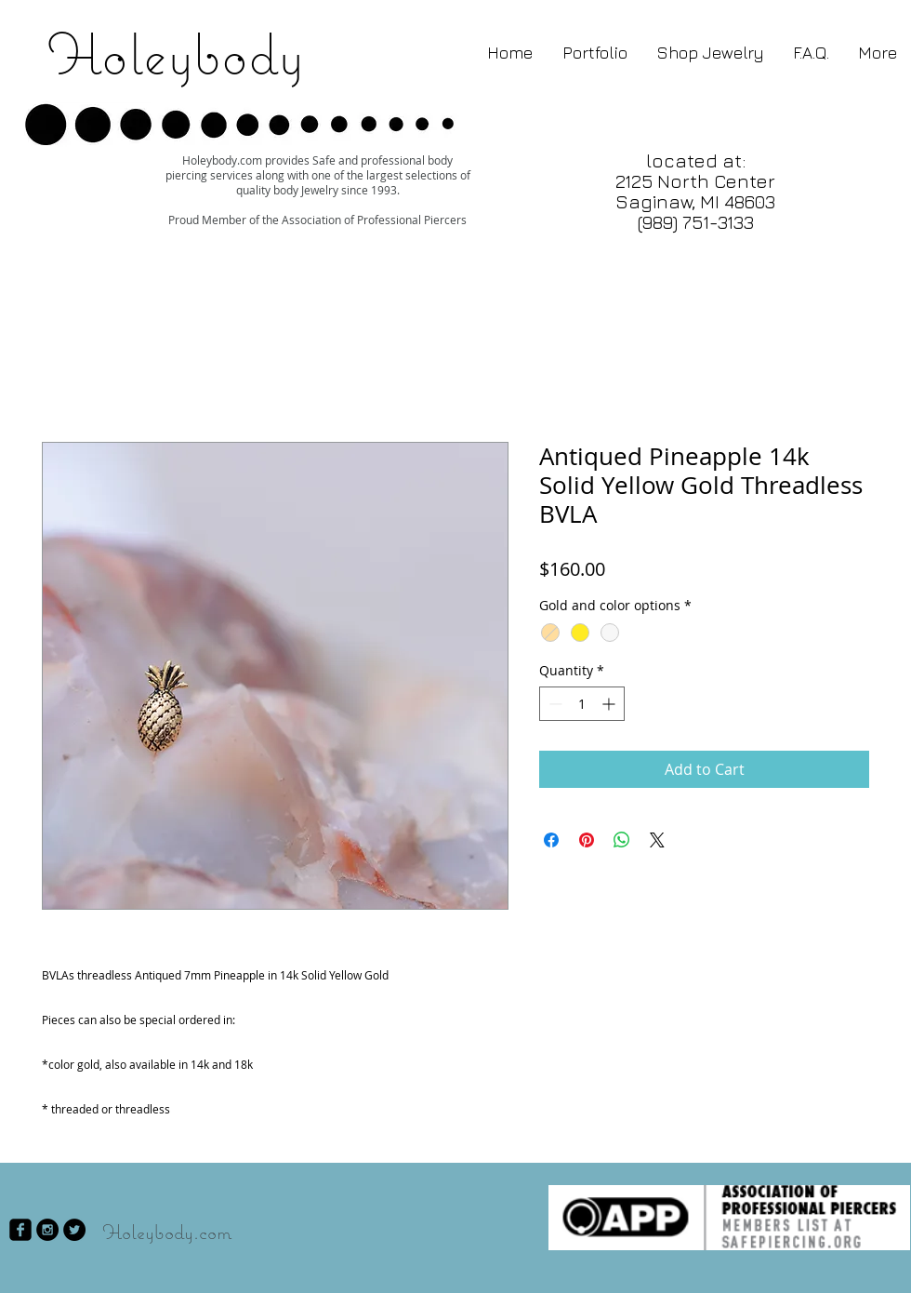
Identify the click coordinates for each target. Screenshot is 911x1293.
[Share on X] (657, 840)
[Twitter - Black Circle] (74, 1230)
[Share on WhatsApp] (622, 840)
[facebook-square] (20, 1230)
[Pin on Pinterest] (586, 840)
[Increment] (610, 703)
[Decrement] (553, 703)
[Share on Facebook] (551, 840)
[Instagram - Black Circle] (47, 1230)
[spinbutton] (582, 703)
